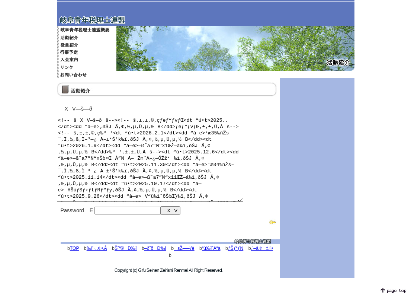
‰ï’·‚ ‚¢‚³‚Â (97, 265)
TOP (74, 265)
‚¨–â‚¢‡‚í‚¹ (262, 265)
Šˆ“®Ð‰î (126, 265)
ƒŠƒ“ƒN (235, 265)
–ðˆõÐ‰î (155, 265)
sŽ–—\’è (184, 265)
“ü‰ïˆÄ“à (211, 265)
